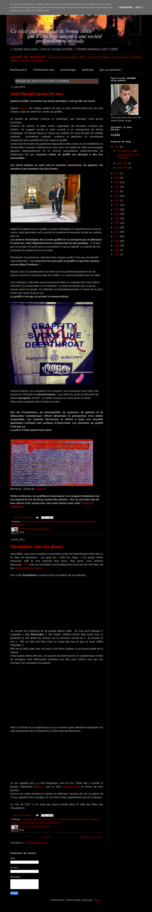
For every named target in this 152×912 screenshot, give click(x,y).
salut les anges (47, 822)
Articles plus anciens (91, 837)
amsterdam (27, 819)
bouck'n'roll (44, 819)
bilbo (35, 819)
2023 (117, 178)
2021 (117, 187)
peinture (15, 60)
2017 (117, 205)
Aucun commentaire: (23, 517)
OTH (25, 564)
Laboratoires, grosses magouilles (128, 156)
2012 (117, 227)
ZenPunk (88, 69)
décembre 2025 (125, 151)
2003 (117, 250)
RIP (42, 61)
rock (27, 822)
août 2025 (122, 163)
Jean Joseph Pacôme (77, 521)
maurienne (79, 819)
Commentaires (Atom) (36, 842)
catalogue (40, 488)
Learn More (126, 7)
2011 (117, 232)
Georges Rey (70, 786)
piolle (22, 525)
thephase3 (122, 57)
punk (21, 822)
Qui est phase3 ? (111, 69)
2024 (117, 173)
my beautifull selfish (73, 57)
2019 (117, 196)
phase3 (105, 57)
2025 (117, 147)
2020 (117, 191)
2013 (117, 223)
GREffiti (35, 61)
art (112, 57)
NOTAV (25, 60)
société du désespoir (28, 57)
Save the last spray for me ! (37, 93)
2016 (117, 209)
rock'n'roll (93, 57)
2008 (117, 245)
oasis (46, 61)
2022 (117, 182)
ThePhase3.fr (18, 69)
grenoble (53, 57)
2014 (117, 218)
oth (86, 819)
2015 (117, 214)
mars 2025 (123, 167)
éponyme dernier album (28, 568)
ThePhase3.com (43, 69)
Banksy (23, 108)
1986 (117, 254)
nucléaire (136, 57)
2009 (117, 241)
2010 (117, 236)
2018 (117, 200)
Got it (139, 7)
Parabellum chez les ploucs (36, 546)
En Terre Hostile (57, 819)
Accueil (45, 837)
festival (38, 521)
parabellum (94, 819)
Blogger (97, 900)
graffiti (45, 521)
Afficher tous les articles (84, 81)
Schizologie (68, 69)
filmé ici (40, 786)
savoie (58, 822)
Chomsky (30, 521)
